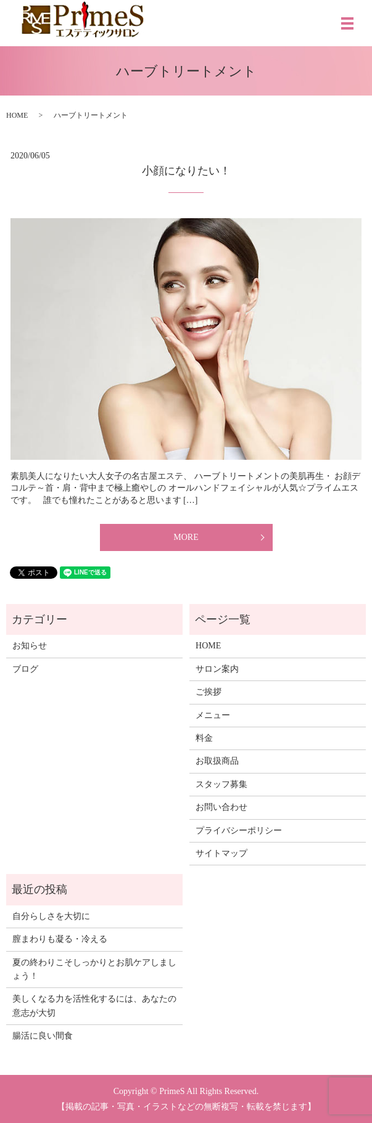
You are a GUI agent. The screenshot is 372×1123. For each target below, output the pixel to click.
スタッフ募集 (221, 784)
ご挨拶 (208, 691)
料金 (204, 738)
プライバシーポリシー (239, 830)
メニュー (213, 715)
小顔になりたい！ (186, 171)
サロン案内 (217, 669)
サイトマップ (221, 853)
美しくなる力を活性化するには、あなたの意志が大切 (94, 1005)
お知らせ (29, 645)
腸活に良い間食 (42, 1035)
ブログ (25, 669)
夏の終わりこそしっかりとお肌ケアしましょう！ (94, 969)
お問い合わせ (221, 807)
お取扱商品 (217, 761)
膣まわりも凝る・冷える (59, 939)
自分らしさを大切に (51, 916)
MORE (185, 537)
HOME (17, 115)
